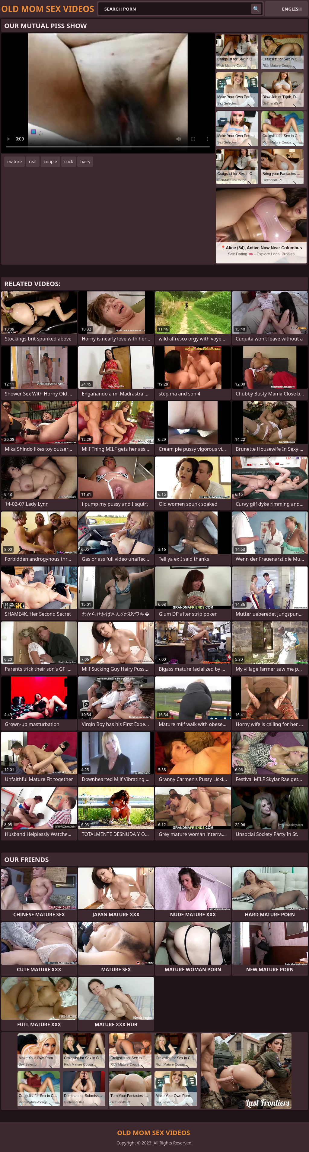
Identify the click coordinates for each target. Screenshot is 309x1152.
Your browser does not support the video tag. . (108, 93)
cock (68, 161)
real (33, 161)
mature (14, 161)
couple (50, 161)
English (292, 9)
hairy (85, 161)
